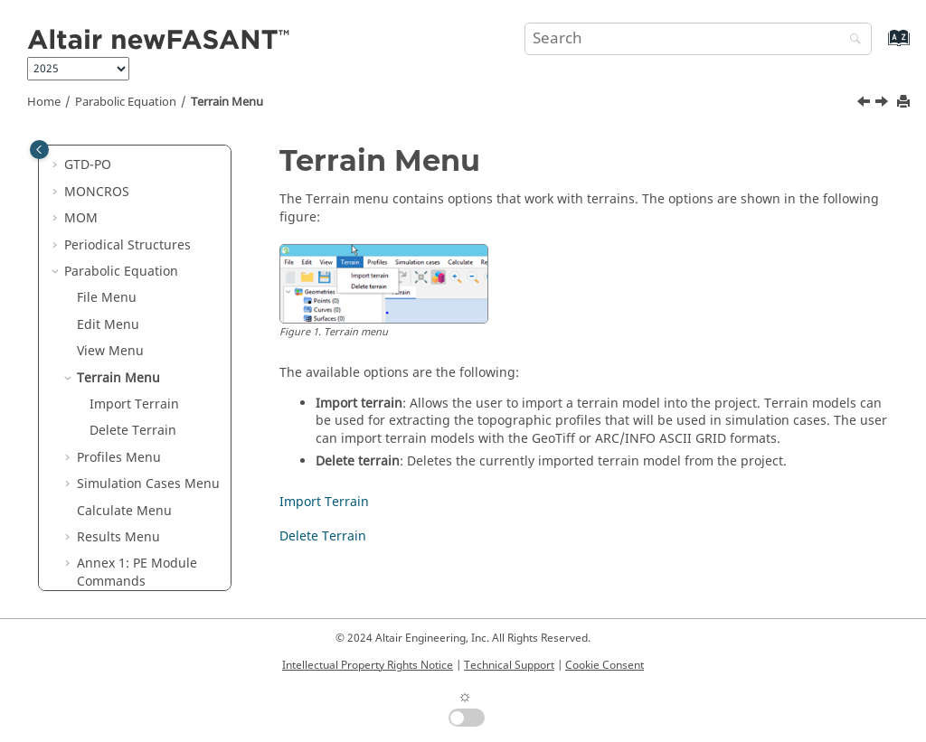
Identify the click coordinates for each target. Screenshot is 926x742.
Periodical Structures (127, 245)
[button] (57, 165)
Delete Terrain (133, 430)
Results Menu (118, 537)
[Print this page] (905, 102)
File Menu (107, 297)
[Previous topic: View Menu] (865, 104)
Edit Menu (108, 324)
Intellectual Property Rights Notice (367, 665)
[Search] (851, 40)
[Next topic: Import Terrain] (883, 104)
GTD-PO (87, 164)
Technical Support (509, 665)
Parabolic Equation (125, 102)
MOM (81, 218)
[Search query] (698, 39)
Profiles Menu (119, 457)
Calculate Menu (124, 511)
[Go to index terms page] (879, 46)
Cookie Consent (604, 665)
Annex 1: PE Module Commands (137, 572)
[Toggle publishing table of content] (39, 149)
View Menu (110, 351)
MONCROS (96, 192)
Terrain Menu (227, 102)
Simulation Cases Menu (148, 483)
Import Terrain (134, 404)
